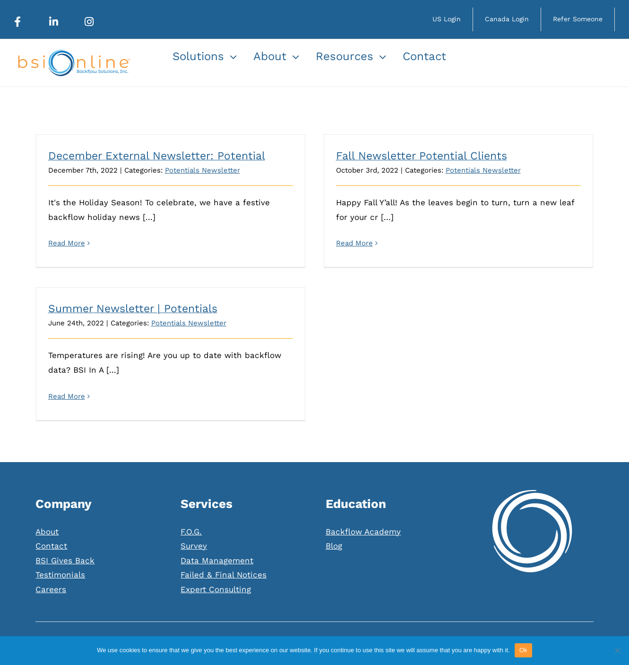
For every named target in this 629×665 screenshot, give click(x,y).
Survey (194, 518)
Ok (523, 650)
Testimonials (60, 546)
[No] (617, 650)
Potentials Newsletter (202, 170)
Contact (51, 518)
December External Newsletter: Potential (156, 155)
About (47, 503)
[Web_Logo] (73, 53)
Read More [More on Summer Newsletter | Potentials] (87, 388)
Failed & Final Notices (224, 546)
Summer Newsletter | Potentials (154, 300)
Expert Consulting (216, 561)
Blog (334, 518)
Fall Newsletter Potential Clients (416, 155)
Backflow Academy (363, 503)
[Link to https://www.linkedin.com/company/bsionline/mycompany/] (53, 22)
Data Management (217, 532)
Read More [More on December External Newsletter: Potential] (66, 243)
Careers (50, 561)
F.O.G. (191, 503)
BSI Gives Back (65, 532)
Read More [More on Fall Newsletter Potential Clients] (349, 243)
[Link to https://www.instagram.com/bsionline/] (89, 22)
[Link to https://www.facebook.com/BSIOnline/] (17, 22)
